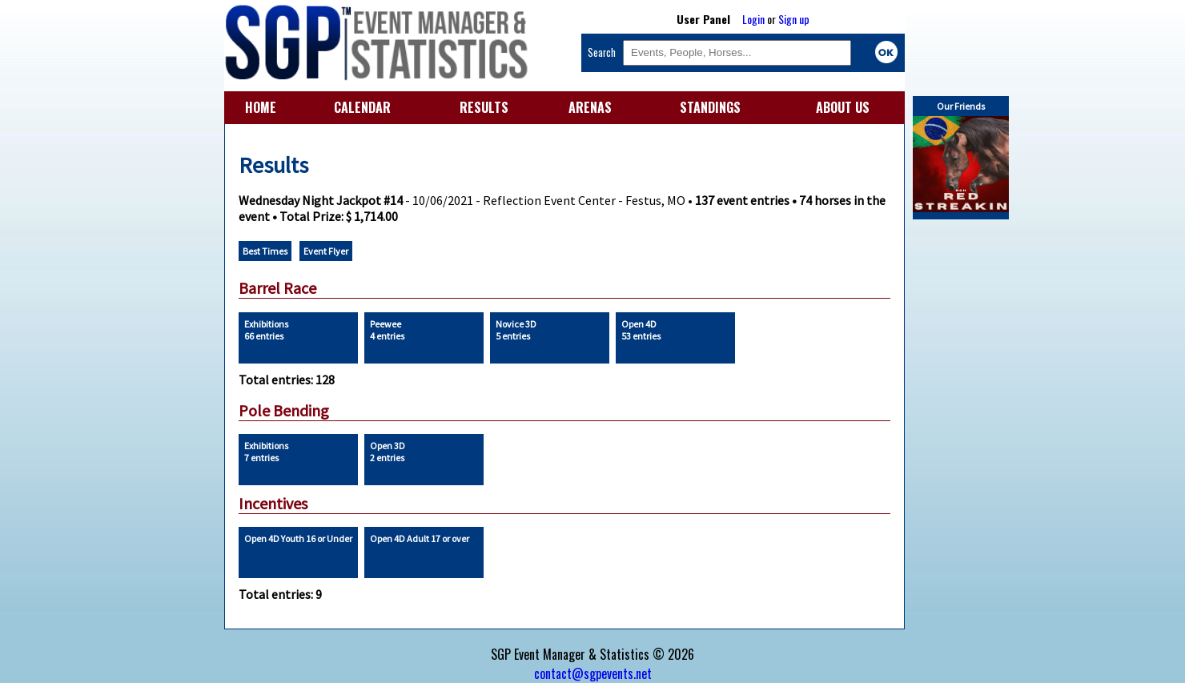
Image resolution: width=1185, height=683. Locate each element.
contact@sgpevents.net (593, 673)
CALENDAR (362, 107)
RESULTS (484, 107)
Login (753, 18)
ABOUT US (843, 107)
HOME (260, 107)
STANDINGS (710, 107)
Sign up (793, 18)
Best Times (265, 251)
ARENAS (590, 107)
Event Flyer (325, 251)
